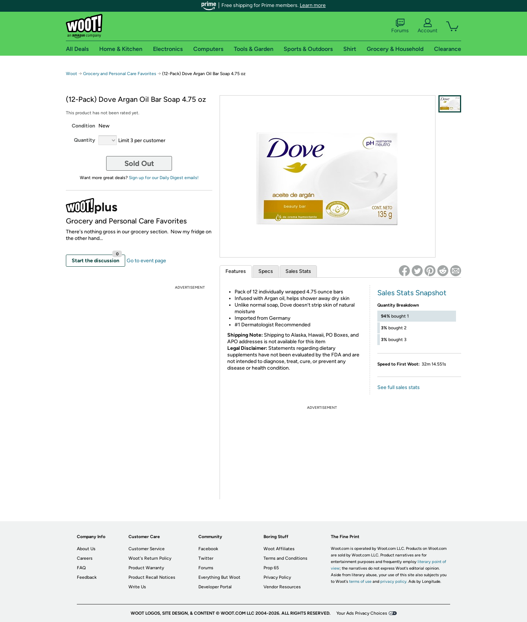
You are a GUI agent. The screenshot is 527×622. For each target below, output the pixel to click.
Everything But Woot (219, 577)
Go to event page (146, 261)
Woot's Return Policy (149, 558)
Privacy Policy (277, 577)
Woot (71, 73)
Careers (85, 558)
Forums (400, 26)
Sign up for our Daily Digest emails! (164, 177)
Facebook (208, 548)
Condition (83, 126)
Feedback (87, 577)
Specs (265, 271)
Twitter (205, 558)
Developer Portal (215, 586)
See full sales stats (398, 387)
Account (427, 26)
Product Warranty (146, 567)
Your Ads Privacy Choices (361, 613)
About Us (86, 548)
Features (235, 271)
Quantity (84, 140)
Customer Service (146, 548)
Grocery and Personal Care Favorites (120, 73)
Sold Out (139, 163)
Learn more (313, 5)
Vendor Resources (282, 586)
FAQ (81, 567)
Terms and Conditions (285, 558)
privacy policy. (393, 581)
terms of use (360, 581)
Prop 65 (271, 567)
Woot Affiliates (279, 548)
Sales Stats (298, 271)
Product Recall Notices (151, 577)
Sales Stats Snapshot (411, 292)
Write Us (137, 586)
